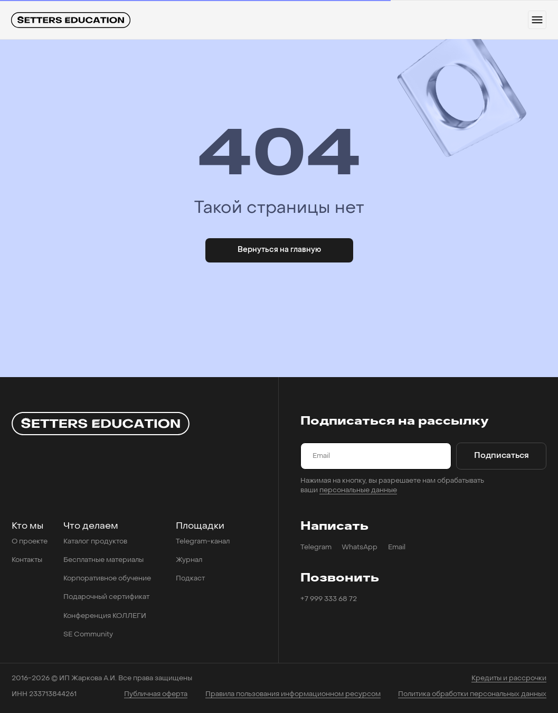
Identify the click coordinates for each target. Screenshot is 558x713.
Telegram (316, 547)
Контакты (27, 560)
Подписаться (501, 456)
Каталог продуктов (95, 541)
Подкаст (190, 578)
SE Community (88, 634)
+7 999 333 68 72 (328, 599)
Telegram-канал (203, 541)
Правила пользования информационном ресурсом (293, 694)
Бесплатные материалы (103, 560)
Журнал (189, 560)
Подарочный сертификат (106, 597)
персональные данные (358, 490)
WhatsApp (359, 547)
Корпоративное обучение (107, 578)
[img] (70, 20)
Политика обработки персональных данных (472, 694)
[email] (375, 456)
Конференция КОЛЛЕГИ (104, 616)
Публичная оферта (155, 694)
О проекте (30, 541)
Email (396, 547)
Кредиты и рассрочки (508, 678)
